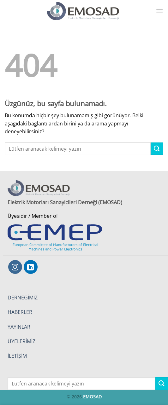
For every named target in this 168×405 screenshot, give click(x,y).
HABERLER (20, 312)
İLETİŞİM (17, 355)
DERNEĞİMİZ (23, 297)
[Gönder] (157, 148)
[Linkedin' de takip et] (31, 267)
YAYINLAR (19, 326)
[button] (159, 11)
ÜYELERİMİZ (21, 341)
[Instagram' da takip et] (15, 267)
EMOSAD (92, 397)
